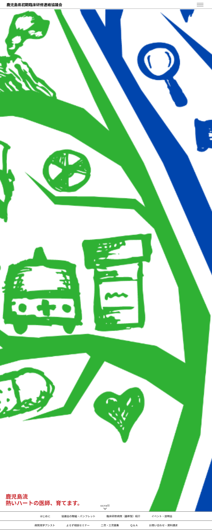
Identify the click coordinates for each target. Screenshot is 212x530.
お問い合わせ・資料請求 (163, 525)
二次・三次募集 (110, 525)
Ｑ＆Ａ (134, 525)
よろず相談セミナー (78, 525)
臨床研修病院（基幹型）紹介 (123, 516)
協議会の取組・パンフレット (78, 516)
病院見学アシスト (45, 525)
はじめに (45, 516)
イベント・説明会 (161, 516)
